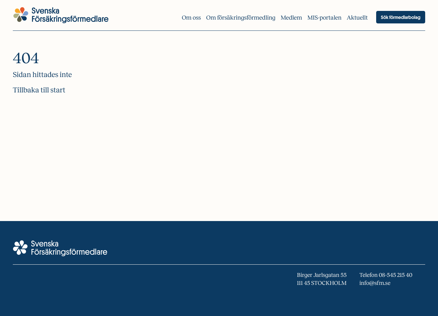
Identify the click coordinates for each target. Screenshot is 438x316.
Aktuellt (357, 17)
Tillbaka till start (39, 90)
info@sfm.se (375, 283)
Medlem (291, 17)
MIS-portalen (324, 17)
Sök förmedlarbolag (400, 17)
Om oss (191, 17)
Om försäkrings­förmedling (241, 17)
